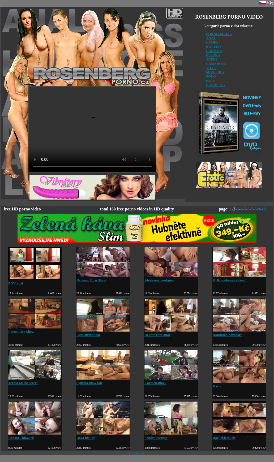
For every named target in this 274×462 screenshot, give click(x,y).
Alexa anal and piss (171, 278)
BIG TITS (213, 47)
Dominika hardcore (239, 333)
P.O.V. (210, 81)
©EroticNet (136, 453)
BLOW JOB (215, 85)
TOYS (211, 68)
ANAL (211, 38)
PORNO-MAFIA (219, 34)
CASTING (214, 51)
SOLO (211, 76)
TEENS (212, 59)
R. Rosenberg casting (239, 278)
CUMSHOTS (216, 64)
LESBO (212, 42)
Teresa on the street (34, 381)
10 (264, 209)
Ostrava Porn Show (103, 278)
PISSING (213, 55)
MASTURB (215, 72)
